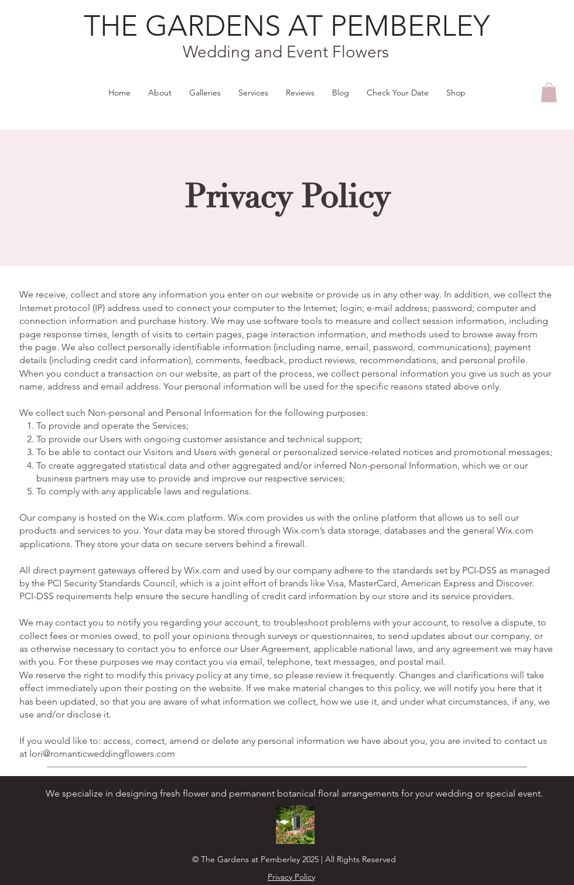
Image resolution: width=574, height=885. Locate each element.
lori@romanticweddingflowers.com (102, 753)
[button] (549, 92)
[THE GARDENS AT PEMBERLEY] (286, 26)
